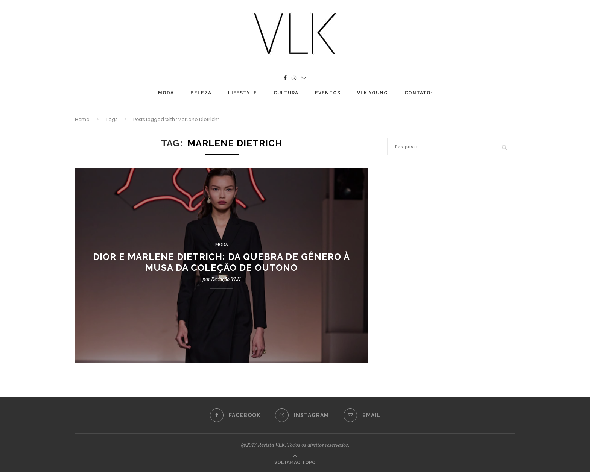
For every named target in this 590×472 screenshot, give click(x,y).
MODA (166, 93)
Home (82, 119)
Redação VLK (225, 278)
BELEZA (200, 93)
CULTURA (286, 93)
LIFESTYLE (242, 93)
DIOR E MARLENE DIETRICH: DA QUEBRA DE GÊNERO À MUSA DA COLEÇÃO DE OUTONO (221, 262)
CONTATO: (418, 93)
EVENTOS (328, 93)
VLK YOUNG (372, 93)
